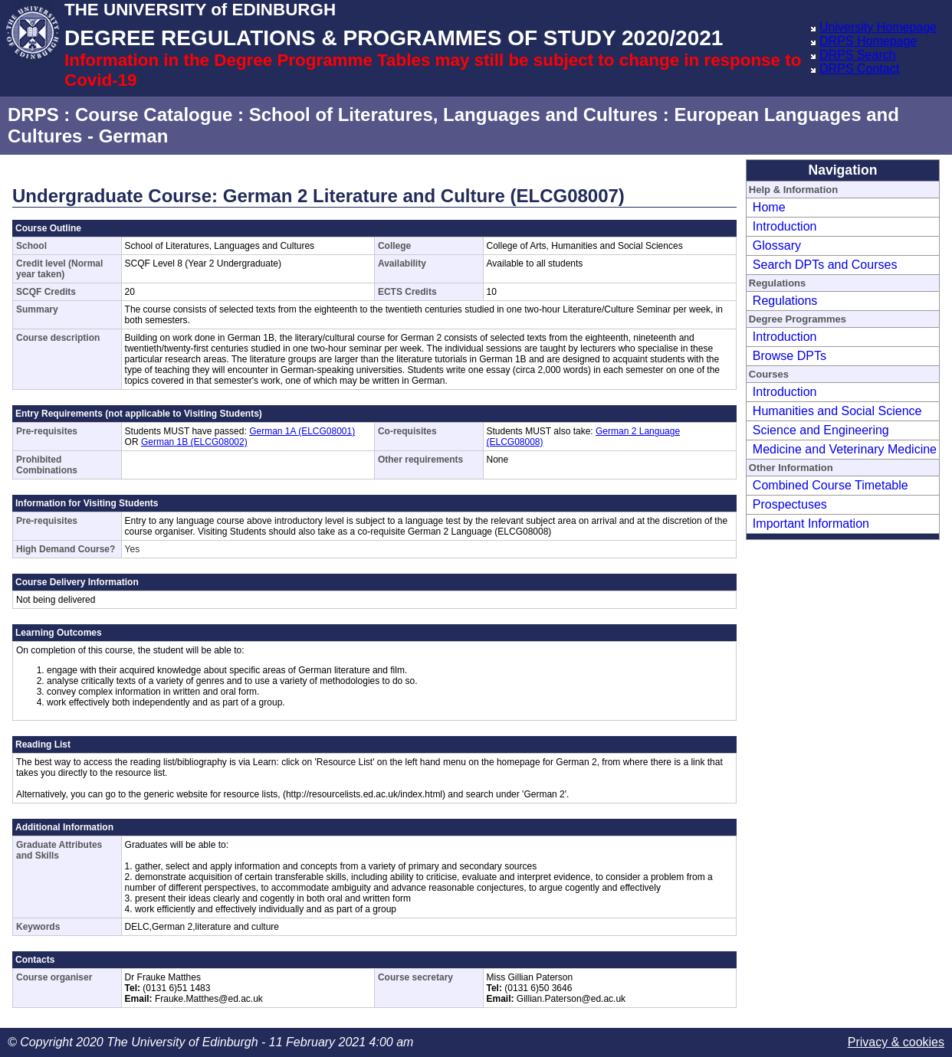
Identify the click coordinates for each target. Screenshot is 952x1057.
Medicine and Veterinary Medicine (845, 449)
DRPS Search (857, 54)
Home (769, 207)
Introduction (785, 226)
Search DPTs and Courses (825, 264)
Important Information (811, 523)
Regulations (785, 300)
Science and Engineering (821, 430)
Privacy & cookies (896, 1042)
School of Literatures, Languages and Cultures (453, 114)
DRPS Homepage (868, 40)
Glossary (777, 245)
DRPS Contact (859, 68)
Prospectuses (790, 504)
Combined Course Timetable (830, 485)
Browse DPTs (789, 355)
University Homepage (878, 27)
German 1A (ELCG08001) (302, 431)
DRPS (33, 114)
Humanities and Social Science (837, 410)
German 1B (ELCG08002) (194, 442)
